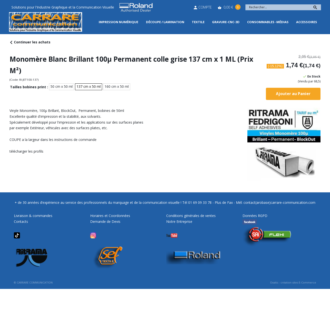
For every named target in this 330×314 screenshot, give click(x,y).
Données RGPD (255, 215)
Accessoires (306, 22)
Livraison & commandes (33, 215)
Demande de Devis (105, 221)
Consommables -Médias (268, 22)
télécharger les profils (26, 151)
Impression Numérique (118, 22)
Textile (198, 22)
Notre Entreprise (179, 221)
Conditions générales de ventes (191, 215)
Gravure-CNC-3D (226, 22)
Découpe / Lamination (165, 22)
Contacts (21, 221)
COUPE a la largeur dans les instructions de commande (53, 139)
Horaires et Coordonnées (110, 215)
